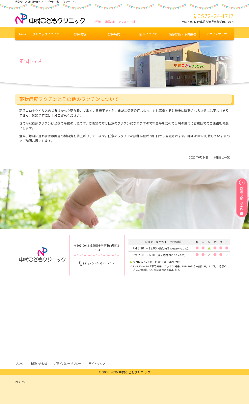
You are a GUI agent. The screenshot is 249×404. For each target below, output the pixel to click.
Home (22, 34)
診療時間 (114, 34)
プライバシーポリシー (68, 363)
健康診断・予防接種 (182, 34)
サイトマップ (97, 363)
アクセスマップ (216, 34)
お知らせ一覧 (221, 157)
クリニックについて (46, 34)
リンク (19, 363)
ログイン (20, 382)
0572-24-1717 (216, 16)
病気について (148, 34)
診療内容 (80, 34)
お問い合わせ (38, 363)
